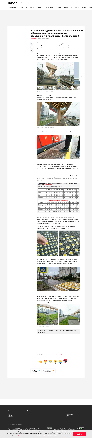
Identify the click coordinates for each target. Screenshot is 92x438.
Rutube (67, 415)
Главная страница (22, 406)
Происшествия (30, 7)
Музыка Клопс (68, 7)
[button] (81, 76)
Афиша (21, 7)
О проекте (56, 406)
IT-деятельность (64, 406)
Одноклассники (69, 414)
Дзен (67, 416)
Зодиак (59, 7)
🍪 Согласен (79, 434)
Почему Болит (49, 406)
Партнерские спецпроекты (33, 411)
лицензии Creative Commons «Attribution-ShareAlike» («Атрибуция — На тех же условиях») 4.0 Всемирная (65, 428)
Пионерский (59, 354)
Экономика (10, 416)
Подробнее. (20, 435)
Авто (9, 414)
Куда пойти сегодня (51, 411)
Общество (10, 413)
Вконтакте (68, 410)
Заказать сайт (41, 406)
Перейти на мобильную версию (15, 424)
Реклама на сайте (32, 406)
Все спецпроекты (31, 410)
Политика (10, 415)
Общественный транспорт (50, 354)
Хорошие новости (49, 7)
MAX (67, 413)
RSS (67, 417)
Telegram (68, 411)
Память (77, 7)
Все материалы (12, 7)
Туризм (39, 7)
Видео (84, 7)
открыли (59, 330)
